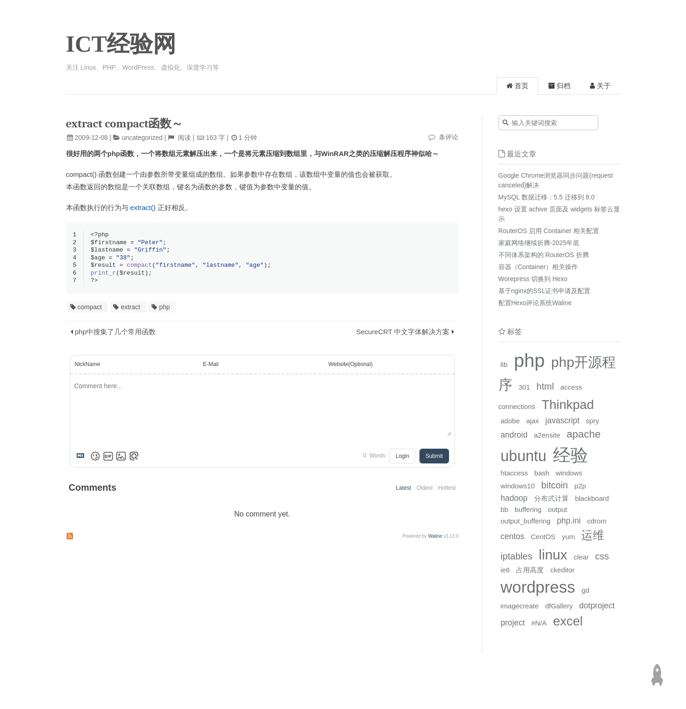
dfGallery (559, 606)
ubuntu (523, 456)
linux (553, 554)
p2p (580, 486)
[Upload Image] (121, 459)
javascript (563, 420)
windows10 (518, 486)
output (557, 509)
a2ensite (547, 435)
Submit (434, 459)
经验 (570, 455)
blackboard (592, 498)
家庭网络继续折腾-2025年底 (539, 242)
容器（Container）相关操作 (538, 266)
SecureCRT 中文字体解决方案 (402, 335)
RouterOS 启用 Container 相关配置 (549, 230)
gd (585, 590)
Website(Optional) (350, 367)
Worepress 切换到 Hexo (533, 278)
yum (568, 537)
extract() (143, 207)
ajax (532, 421)
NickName (87, 367)
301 (524, 387)
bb (505, 509)
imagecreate (520, 606)
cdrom (597, 521)
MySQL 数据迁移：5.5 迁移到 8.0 (546, 197)
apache (583, 434)
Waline (435, 539)
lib (504, 364)
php (164, 310)
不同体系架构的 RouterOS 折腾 (543, 254)
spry (592, 421)
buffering (528, 509)
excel (568, 621)
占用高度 (530, 570)
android (514, 434)
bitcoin (554, 485)
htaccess (514, 473)
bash (542, 473)
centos (513, 536)
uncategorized (142, 137)
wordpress (538, 587)
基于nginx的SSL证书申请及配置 (544, 290)
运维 (592, 535)
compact (90, 310)
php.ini (569, 520)
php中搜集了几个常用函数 (115, 335)
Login (402, 459)
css (602, 556)
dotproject (597, 605)
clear (581, 557)
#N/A (538, 623)
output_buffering (526, 521)
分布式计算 (551, 498)
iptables (517, 556)
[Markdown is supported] (82, 459)
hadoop (514, 498)
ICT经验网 (121, 44)
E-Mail (211, 367)
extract (130, 310)
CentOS (543, 537)
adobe (510, 421)
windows (569, 473)
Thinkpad (567, 404)
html (545, 386)
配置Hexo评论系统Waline (535, 302)
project (513, 622)
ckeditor (562, 570)
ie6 (505, 570)
